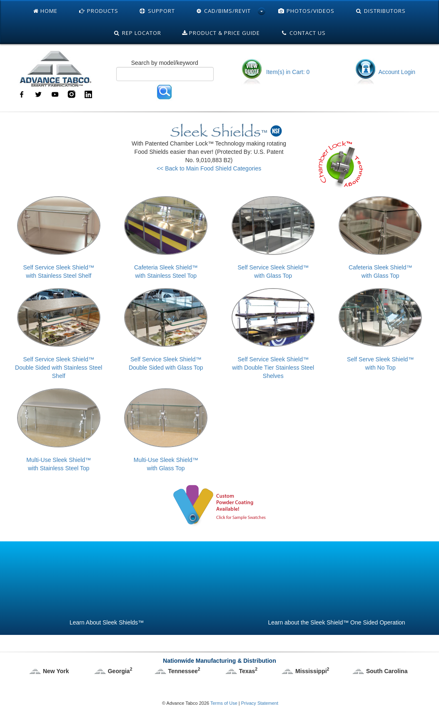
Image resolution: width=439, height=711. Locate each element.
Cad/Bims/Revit (223, 11)
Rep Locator (137, 33)
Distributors (380, 11)
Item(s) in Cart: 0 (275, 72)
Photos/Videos (306, 11)
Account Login (384, 72)
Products (98, 11)
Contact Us (303, 33)
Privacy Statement (259, 703)
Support (157, 11)
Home (45, 11)
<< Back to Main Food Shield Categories (209, 168)
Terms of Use (223, 703)
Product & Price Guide (221, 33)
